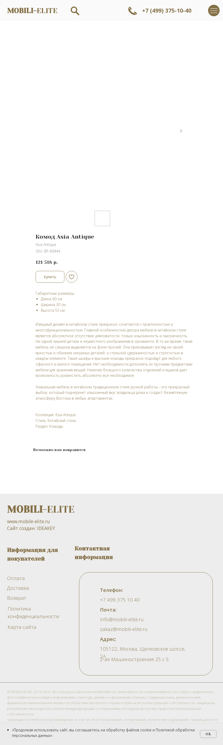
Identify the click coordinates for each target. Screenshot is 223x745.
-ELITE (40, 509)
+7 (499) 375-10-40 (166, 10)
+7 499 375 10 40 (120, 599)
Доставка (18, 588)
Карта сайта (22, 627)
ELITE (32, 11)
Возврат (16, 597)
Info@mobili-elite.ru (122, 619)
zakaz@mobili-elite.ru (124, 629)
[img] (214, 10)
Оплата (16, 578)
